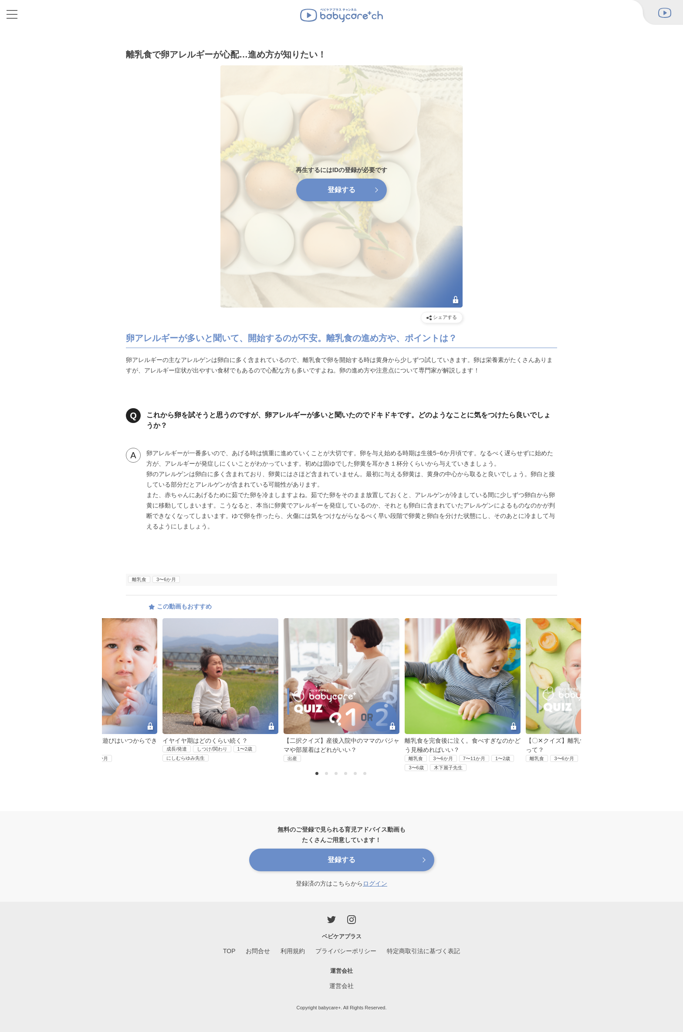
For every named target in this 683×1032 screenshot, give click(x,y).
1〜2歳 (244, 748)
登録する (341, 189)
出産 (292, 758)
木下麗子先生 (448, 767)
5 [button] (356, 774)
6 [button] (366, 774)
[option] (341, 690)
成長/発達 (176, 748)
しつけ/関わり (212, 748)
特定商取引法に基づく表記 (423, 950)
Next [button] (563, 669)
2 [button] (327, 774)
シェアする (441, 317)
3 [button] (337, 774)
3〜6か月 (166, 579)
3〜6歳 (416, 767)
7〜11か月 (474, 758)
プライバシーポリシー (345, 950)
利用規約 (293, 950)
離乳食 (139, 579)
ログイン (375, 883)
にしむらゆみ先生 (185, 758)
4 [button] (346, 774)
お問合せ (258, 950)
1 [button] (318, 774)
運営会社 (341, 985)
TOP (229, 950)
